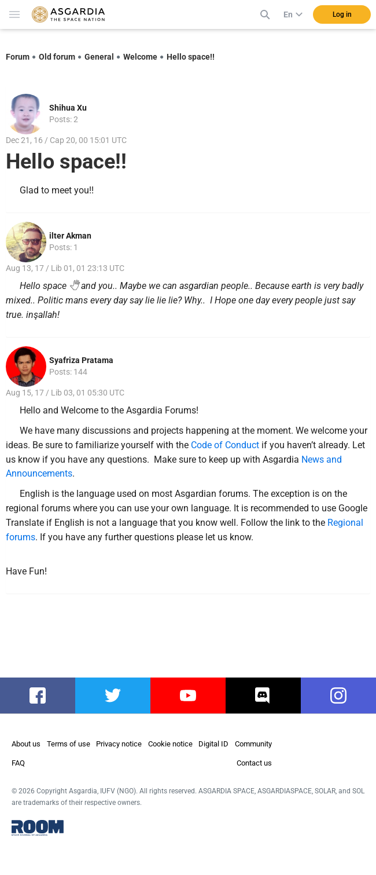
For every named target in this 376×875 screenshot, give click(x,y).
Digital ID (213, 743)
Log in (342, 14)
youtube (188, 695)
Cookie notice (170, 743)
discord (263, 695)
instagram (340, 695)
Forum (18, 56)
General (99, 56)
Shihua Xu (68, 107)
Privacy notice (119, 743)
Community (253, 743)
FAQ (18, 763)
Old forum (57, 56)
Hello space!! (191, 56)
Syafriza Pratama (81, 360)
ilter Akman (70, 235)
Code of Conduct (225, 445)
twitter (113, 695)
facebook (38, 695)
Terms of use (68, 743)
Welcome (140, 56)
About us (26, 743)
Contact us (254, 763)
